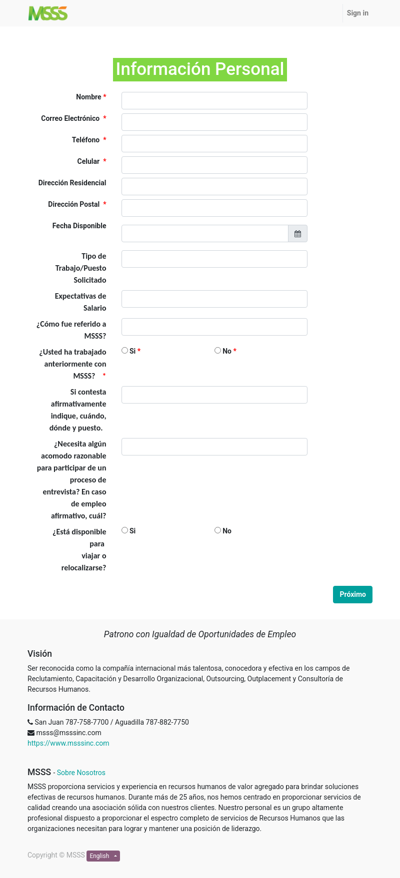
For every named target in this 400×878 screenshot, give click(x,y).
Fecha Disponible (79, 226)
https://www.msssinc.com (68, 743)
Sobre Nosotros (81, 773)
